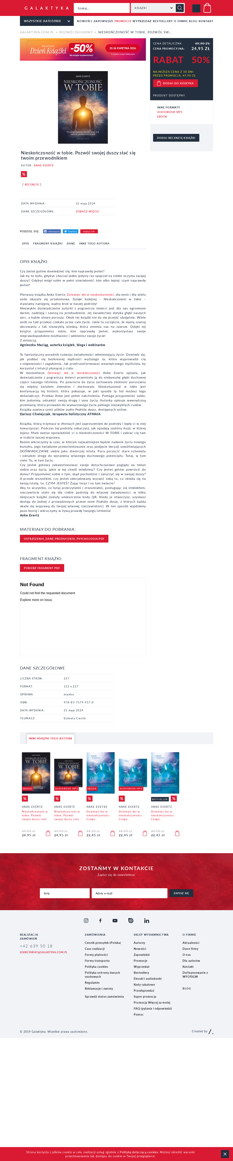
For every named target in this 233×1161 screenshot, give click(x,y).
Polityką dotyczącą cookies (139, 1152)
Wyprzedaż (142, 21)
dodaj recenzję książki (176, 138)
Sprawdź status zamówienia (104, 996)
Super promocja (145, 996)
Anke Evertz (44, 165)
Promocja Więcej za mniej (152, 1002)
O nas (187, 955)
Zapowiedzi (103, 21)
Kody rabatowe (144, 984)
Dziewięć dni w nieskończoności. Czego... (99, 815)
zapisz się (181, 893)
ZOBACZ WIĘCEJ (88, 211)
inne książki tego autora (50, 738)
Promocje (123, 21)
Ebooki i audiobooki (148, 978)
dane (71, 243)
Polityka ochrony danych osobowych (102, 974)
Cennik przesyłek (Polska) (103, 943)
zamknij (225, 1154)
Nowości (84, 21)
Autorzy (139, 943)
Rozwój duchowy (76, 32)
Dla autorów (191, 961)
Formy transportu (97, 961)
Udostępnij (54, 231)
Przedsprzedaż (144, 990)
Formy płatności (96, 955)
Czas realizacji (95, 949)
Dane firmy (190, 949)
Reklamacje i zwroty (99, 988)
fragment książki (48, 243)
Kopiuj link (89, 231)
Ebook (162, 116)
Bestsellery (163, 21)
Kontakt (206, 21)
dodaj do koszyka (178, 83)
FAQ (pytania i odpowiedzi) (153, 1008)
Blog (193, 21)
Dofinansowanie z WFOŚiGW (195, 974)
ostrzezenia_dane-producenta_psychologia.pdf (64, 539)
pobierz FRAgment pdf (42, 568)
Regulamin (92, 982)
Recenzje (32, 184)
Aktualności (191, 943)
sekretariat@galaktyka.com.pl (44, 952)
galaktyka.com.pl (37, 32)
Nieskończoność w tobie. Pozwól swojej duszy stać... (36, 815)
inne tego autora (94, 243)
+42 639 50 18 (36, 946)
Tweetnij (72, 231)
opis (25, 243)
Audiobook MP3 (170, 112)
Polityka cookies (96, 967)
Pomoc (139, 1014)
